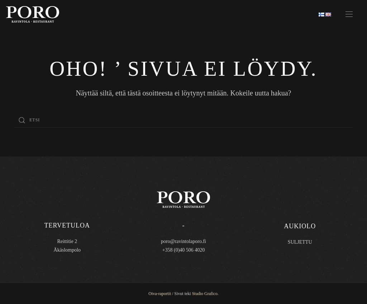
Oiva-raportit (159, 293)
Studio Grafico (205, 293)
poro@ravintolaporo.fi (183, 241)
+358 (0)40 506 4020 (183, 250)
